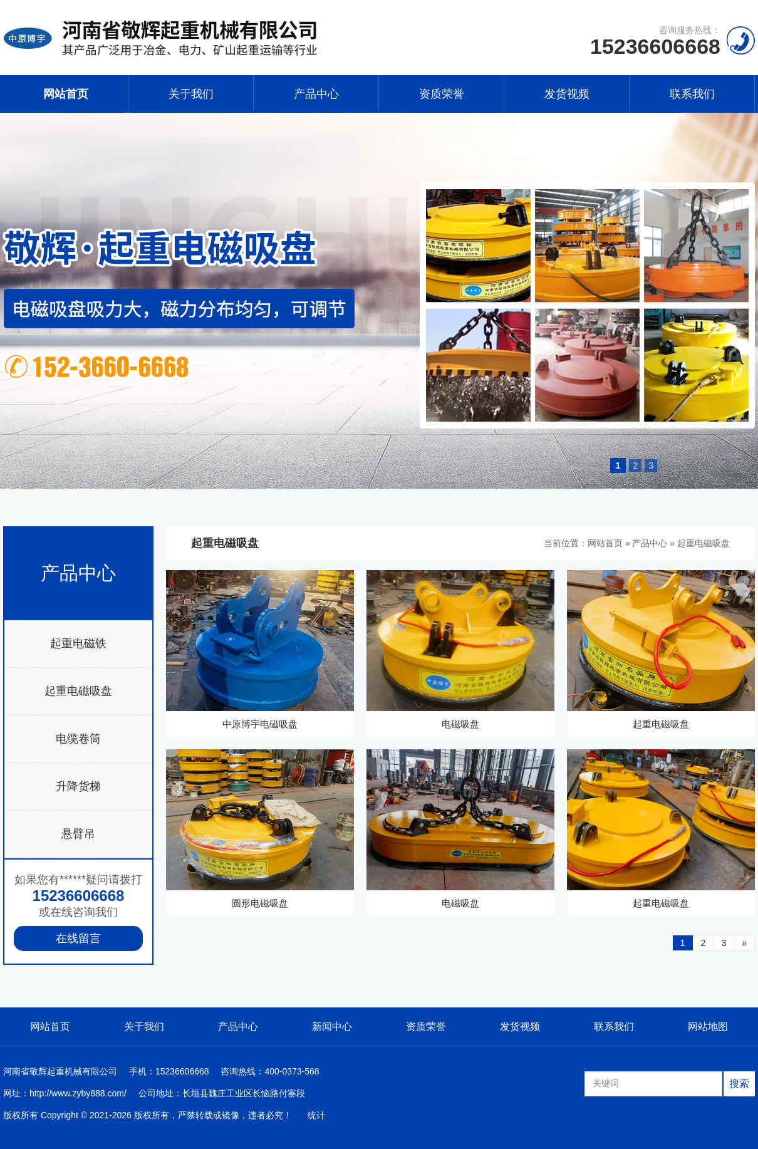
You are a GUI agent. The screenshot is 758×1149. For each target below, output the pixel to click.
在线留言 (78, 938)
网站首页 (65, 94)
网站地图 (708, 1026)
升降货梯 (78, 786)
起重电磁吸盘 (78, 691)
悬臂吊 (78, 834)
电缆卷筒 (78, 738)
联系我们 (692, 94)
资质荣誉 (441, 94)
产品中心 (316, 94)
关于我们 (191, 94)
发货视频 (566, 94)
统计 (316, 1115)
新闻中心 (332, 1026)
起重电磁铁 (78, 643)
